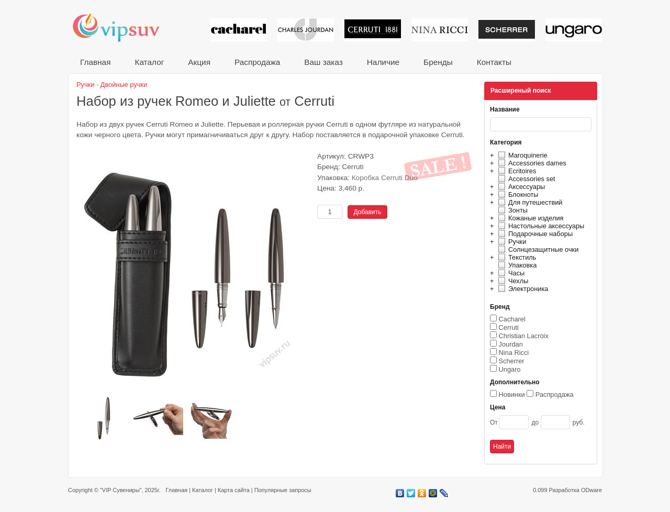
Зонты (511, 210)
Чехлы (511, 281)
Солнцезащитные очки (536, 249)
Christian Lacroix (524, 336)
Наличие (383, 62)
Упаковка (516, 265)
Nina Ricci (514, 353)
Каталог (149, 62)
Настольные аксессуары (539, 226)
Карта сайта (234, 490)
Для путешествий (529, 202)
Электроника (521, 289)
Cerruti (509, 327)
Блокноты (517, 194)
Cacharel (512, 319)
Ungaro (510, 369)
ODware (591, 490)
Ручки (510, 242)
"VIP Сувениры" (120, 490)
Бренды (438, 62)
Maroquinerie (521, 155)
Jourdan (511, 344)
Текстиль (516, 257)
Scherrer (511, 361)
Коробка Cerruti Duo (385, 178)
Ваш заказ (323, 62)
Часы (509, 273)
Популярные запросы (282, 490)
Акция (199, 62)
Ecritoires (515, 171)
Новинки (512, 394)
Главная (95, 62)
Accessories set (525, 179)
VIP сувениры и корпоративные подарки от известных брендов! (123, 27)
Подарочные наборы (534, 234)
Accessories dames (530, 163)
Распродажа (257, 62)
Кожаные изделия (529, 218)
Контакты (494, 62)
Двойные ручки (123, 84)
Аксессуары (520, 187)
